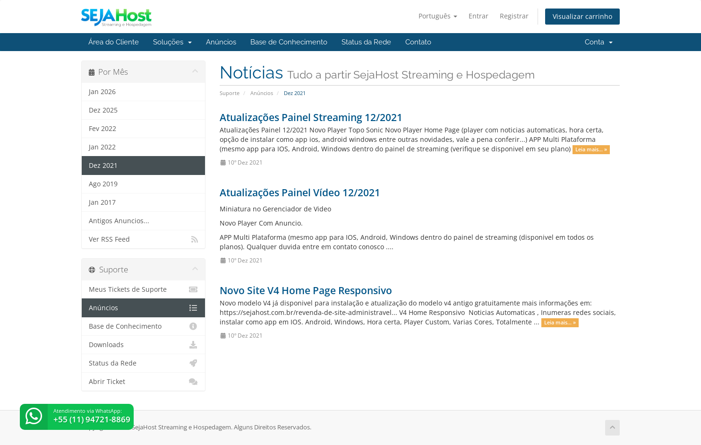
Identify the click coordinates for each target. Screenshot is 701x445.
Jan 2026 (102, 91)
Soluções (172, 42)
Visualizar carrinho (582, 16)
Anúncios (221, 42)
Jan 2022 (102, 147)
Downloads (143, 344)
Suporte (229, 92)
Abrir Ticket (143, 381)
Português (438, 15)
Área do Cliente (113, 42)
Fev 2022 (102, 128)
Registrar (514, 15)
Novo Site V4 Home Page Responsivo (306, 290)
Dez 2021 (103, 165)
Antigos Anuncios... (119, 221)
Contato (418, 42)
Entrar (478, 15)
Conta (599, 42)
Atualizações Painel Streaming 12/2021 (311, 117)
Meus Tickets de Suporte (143, 289)
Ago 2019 (103, 184)
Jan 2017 (102, 202)
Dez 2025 (103, 110)
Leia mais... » (591, 149)
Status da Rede (366, 42)
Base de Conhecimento (288, 42)
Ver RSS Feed (143, 239)
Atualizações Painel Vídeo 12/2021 (300, 192)
